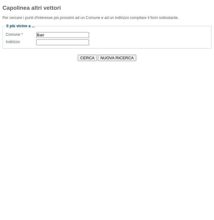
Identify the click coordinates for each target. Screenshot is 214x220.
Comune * (14, 34)
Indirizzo (13, 42)
